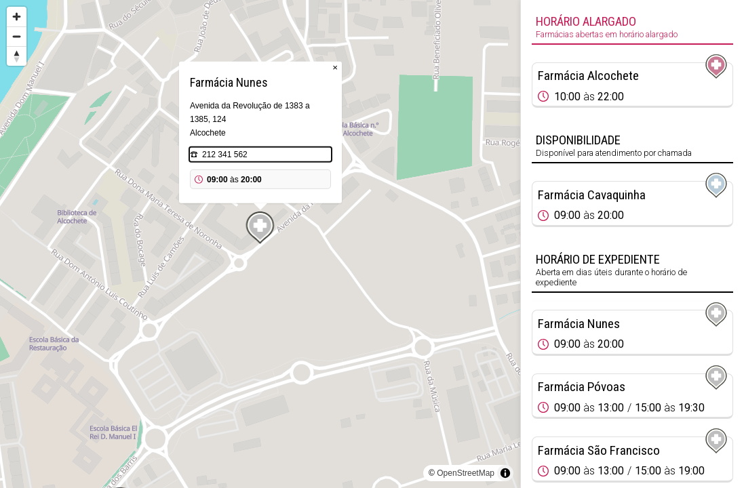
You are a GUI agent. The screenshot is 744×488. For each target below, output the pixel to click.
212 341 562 (225, 154)
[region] (260, 244)
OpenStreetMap (465, 473)
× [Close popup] (335, 67)
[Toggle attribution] (505, 473)
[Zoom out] (16, 36)
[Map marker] (260, 227)
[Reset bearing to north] (16, 56)
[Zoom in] (16, 16)
